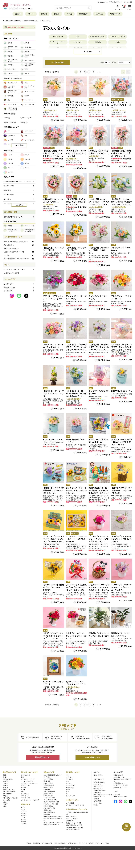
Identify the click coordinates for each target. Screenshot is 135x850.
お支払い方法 (97, 792)
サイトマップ (83, 843)
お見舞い (5, 804)
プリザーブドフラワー (117, 36)
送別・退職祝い (7, 793)
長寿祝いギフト (48, 810)
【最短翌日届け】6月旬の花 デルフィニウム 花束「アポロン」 (75, 202)
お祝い (4, 802)
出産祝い (5, 783)
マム (67, 781)
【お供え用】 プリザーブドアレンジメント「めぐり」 (53, 393)
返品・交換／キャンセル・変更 (103, 794)
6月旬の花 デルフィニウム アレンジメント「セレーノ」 (121, 105)
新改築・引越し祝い (8, 789)
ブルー (23, 817)
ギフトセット (25, 796)
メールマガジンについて (121, 785)
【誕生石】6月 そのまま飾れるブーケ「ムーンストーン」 (99, 105)
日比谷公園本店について (74, 825)
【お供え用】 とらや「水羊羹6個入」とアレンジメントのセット (53, 490)
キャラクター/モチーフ (97, 36)
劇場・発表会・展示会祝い (10, 798)
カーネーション (70, 785)
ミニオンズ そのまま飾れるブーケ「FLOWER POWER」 (53, 587)
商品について (97, 784)
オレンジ (23, 813)
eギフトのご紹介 (72, 818)
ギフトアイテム (25, 798)
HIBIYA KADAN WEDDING (74, 827)
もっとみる (88, 51)
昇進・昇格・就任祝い (9, 791)
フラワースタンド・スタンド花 (30, 800)
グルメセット (25, 793)
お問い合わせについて (120, 787)
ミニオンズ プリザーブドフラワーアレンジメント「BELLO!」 (121, 490)
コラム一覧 (117, 794)
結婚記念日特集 (48, 787)
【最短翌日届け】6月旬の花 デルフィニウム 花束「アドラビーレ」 (121, 153)
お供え (69, 14)
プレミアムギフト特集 (50, 799)
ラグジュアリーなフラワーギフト (53, 822)
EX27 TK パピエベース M (121, 391)
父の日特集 (47, 781)
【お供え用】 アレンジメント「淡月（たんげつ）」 (99, 250)
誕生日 (18, 14)
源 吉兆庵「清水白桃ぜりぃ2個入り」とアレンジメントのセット (121, 442)
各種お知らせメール (99, 796)
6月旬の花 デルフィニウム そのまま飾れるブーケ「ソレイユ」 (76, 153)
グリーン (23, 819)
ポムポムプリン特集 (49, 808)
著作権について (72, 843)
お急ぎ (56, 14)
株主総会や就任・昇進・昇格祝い (53, 816)
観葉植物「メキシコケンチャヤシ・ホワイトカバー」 (99, 636)
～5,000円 (6, 118)
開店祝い (5, 787)
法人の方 (99, 14)
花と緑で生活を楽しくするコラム (14, 269)
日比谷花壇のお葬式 (73, 829)
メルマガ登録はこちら (92, 757)
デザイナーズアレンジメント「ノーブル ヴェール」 (53, 298)
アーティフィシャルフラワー (58, 42)
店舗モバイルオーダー (73, 823)
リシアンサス (70, 787)
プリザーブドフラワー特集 (51, 801)
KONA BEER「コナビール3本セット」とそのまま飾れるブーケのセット (99, 490)
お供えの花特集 (48, 793)
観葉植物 (98, 42)
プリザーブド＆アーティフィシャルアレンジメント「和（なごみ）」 (99, 539)
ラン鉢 (117, 42)
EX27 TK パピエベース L (53, 440)
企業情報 (29, 843)
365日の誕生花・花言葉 (11, 273)
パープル (23, 815)
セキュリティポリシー (60, 843)
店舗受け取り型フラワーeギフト (19, 252)
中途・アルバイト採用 (102, 843)
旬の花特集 (47, 789)
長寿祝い (5, 796)
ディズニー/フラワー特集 (51, 804)
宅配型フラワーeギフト (11, 248)
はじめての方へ (102, 2)
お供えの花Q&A (48, 795)
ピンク (23, 809)
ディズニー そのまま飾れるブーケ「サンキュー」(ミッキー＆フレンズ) (76, 587)
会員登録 (96, 798)
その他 (95, 805)
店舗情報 (69, 820)
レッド (23, 807)
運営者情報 (36, 843)
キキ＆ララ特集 (48, 806)
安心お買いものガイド (100, 782)
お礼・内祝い (6, 800)
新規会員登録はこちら (42, 757)
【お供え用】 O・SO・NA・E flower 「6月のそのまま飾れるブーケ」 (76, 393)
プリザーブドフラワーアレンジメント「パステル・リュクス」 (121, 587)
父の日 (44, 14)
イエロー (23, 811)
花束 (77, 36)
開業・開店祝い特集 (49, 812)
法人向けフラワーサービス (51, 824)
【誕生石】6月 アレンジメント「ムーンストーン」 (53, 105)
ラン (67, 791)
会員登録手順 (97, 801)
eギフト (31, 14)
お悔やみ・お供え (8, 779)
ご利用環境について (119, 783)
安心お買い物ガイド (115, 2)
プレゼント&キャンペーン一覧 (75, 805)
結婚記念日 (83, 14)
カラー (68, 789)
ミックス (23, 823)
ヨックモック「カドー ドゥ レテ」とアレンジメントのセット (76, 490)
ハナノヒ (19, 255)
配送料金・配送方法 (99, 790)
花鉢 (22, 791)
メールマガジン (98, 803)
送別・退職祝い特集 (49, 791)
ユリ (67, 793)
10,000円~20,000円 (9, 122)
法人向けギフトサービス (13, 217)
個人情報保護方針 (47, 843)
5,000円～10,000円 (26, 118)
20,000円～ (24, 122)
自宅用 (4, 806)
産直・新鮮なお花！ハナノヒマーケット (19, 259)
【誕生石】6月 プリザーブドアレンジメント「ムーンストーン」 (76, 105)
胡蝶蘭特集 (47, 814)
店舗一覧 (115, 14)
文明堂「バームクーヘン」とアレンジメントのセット (76, 636)
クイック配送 (70, 803)
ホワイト (23, 821)
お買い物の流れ (98, 788)
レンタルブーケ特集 (49, 797)
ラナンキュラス (70, 796)
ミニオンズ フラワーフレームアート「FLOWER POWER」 (76, 539)
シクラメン (69, 779)
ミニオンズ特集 (48, 783)
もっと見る (19, 145)
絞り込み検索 (57, 62)
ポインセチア (70, 777)
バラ (67, 775)
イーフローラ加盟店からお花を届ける (19, 241)
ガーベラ (68, 783)
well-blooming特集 (49, 785)
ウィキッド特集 (48, 779)
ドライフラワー (78, 42)
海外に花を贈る (19, 245)
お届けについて (98, 786)
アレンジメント (58, 36)
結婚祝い (5, 785)
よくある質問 (128, 2)
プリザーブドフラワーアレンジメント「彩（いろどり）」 (121, 539)
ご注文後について (119, 777)
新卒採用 (91, 843)
